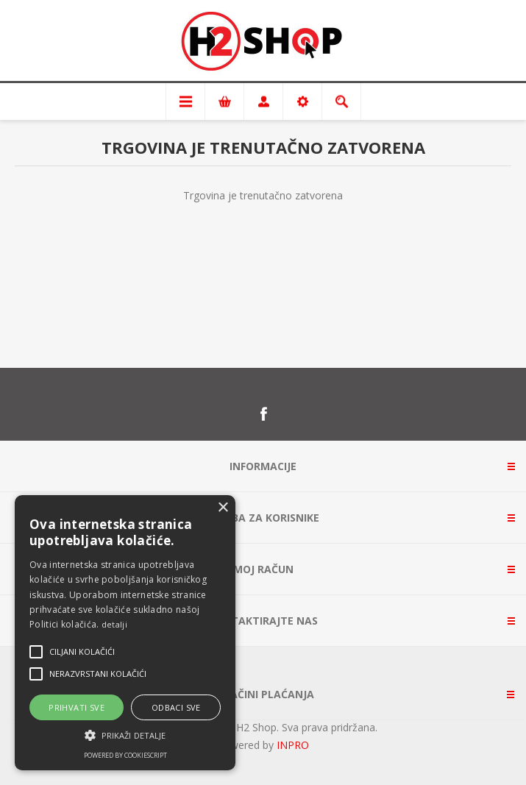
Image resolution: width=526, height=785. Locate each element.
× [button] (222, 508)
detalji (114, 624)
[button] (125, 734)
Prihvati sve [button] (76, 707)
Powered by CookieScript (125, 755)
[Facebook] (263, 414)
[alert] (125, 632)
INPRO (293, 745)
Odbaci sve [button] (176, 707)
